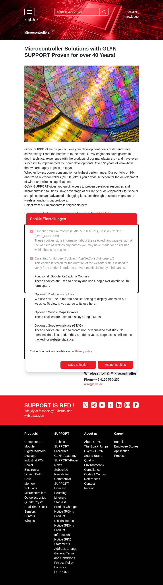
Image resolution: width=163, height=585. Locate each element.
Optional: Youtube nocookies (84, 299)
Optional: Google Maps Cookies (68, 314)
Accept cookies (115, 364)
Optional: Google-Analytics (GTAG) (84, 333)
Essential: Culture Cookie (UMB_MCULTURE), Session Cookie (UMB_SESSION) (84, 240)
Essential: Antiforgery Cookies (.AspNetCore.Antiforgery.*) (84, 263)
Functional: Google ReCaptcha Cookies (84, 281)
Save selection (78, 364)
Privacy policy (83, 351)
